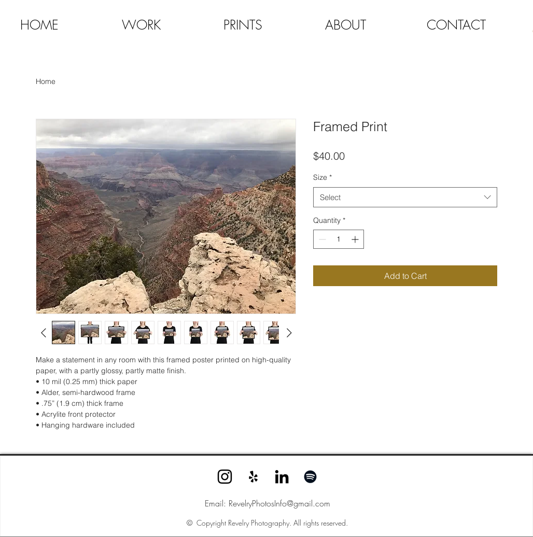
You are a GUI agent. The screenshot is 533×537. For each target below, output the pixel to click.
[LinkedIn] (281, 476)
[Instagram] (224, 476)
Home (45, 81)
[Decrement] (321, 239)
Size (322, 177)
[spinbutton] (338, 239)
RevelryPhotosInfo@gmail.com (279, 503)
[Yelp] (253, 476)
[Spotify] (310, 476)
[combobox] (405, 197)
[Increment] (355, 239)
